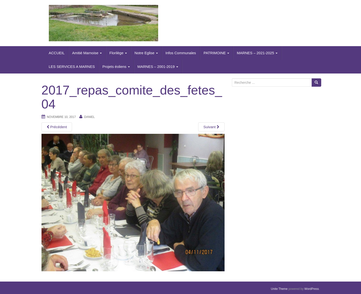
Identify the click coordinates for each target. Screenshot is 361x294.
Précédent (57, 127)
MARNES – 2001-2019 (157, 66)
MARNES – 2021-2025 (257, 53)
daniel (89, 117)
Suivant (211, 127)
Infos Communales (180, 53)
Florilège (118, 53)
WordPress (311, 289)
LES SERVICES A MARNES (72, 66)
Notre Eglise (146, 53)
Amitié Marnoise (87, 53)
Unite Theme (279, 289)
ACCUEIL (57, 53)
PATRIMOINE (216, 53)
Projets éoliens (116, 66)
